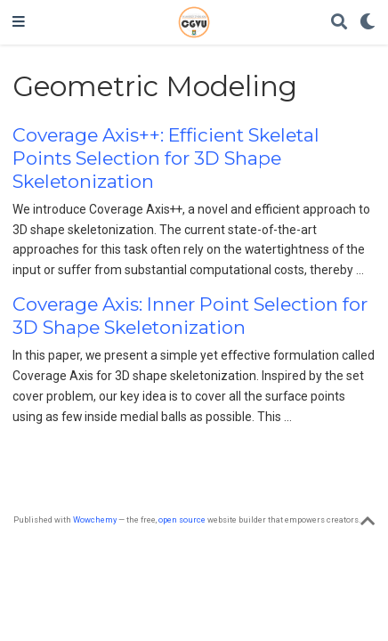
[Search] (339, 22)
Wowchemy (95, 519)
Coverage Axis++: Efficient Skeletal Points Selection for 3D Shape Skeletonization (165, 158)
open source (182, 519)
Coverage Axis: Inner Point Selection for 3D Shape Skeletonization (190, 315)
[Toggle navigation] (18, 22)
